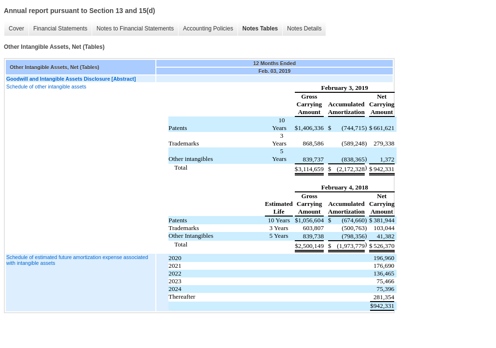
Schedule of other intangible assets (46, 86)
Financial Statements (60, 28)
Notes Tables (260, 28)
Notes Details (304, 28)
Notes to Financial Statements (135, 28)
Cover (16, 28)
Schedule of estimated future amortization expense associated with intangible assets (77, 260)
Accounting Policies (208, 28)
